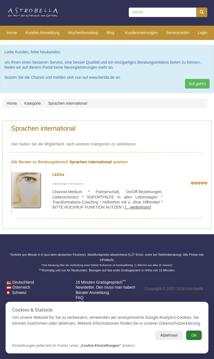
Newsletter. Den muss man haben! (105, 287)
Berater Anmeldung (92, 292)
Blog (110, 32)
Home (12, 32)
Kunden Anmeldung (42, 32)
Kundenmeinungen (141, 32)
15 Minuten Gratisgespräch (101, 282)
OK (194, 335)
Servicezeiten (177, 32)
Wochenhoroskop (83, 32)
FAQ (80, 297)
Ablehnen (169, 335)
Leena (58, 175)
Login (202, 32)
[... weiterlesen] (138, 207)
